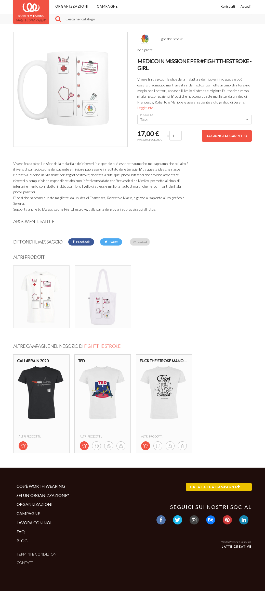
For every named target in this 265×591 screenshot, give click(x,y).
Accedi (245, 6)
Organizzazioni (71, 6)
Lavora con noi (34, 522)
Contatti (26, 562)
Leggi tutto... (146, 108)
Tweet (111, 242)
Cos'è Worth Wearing (41, 486)
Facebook (81, 242)
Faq (21, 531)
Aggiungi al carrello (226, 135)
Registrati (228, 6)
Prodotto (146, 114)
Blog (22, 540)
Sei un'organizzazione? (43, 495)
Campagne (107, 6)
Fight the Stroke (102, 346)
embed (140, 242)
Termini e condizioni (37, 554)
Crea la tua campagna (215, 487)
